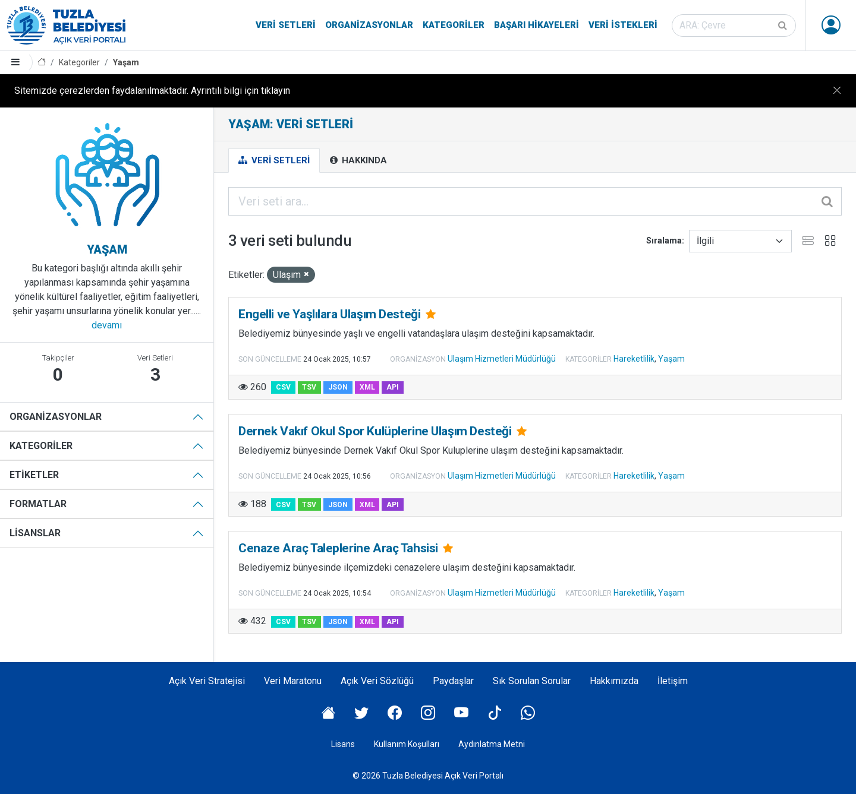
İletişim (672, 681)
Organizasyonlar (369, 25)
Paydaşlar (453, 681)
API (392, 387)
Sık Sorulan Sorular (532, 681)
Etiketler (34, 474)
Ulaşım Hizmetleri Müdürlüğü (502, 358)
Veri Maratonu (293, 681)
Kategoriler (453, 25)
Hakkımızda (614, 681)
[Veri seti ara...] (535, 201)
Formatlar (38, 504)
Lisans (343, 744)
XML (367, 387)
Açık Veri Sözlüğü (377, 681)
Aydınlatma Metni (491, 744)
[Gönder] (783, 25)
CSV (283, 387)
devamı (107, 325)
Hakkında (358, 160)
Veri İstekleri (622, 25)
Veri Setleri (286, 25)
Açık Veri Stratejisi (207, 681)
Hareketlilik (633, 358)
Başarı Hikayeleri (536, 25)
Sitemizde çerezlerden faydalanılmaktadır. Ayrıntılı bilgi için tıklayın (152, 90)
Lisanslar (35, 533)
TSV (309, 387)
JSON (338, 387)
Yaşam (126, 62)
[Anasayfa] (41, 62)
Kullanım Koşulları (406, 744)
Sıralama (664, 240)
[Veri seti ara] (734, 25)
